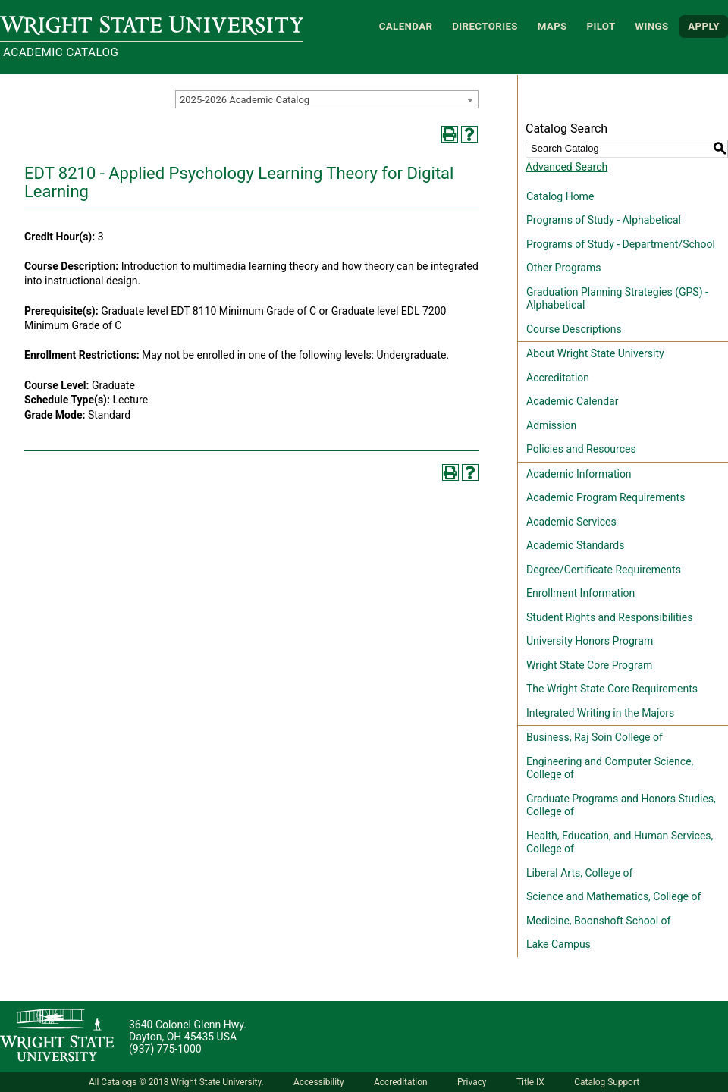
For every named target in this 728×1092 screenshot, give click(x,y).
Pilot (600, 26)
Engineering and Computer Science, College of (609, 768)
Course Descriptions (574, 329)
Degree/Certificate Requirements (603, 569)
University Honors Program (589, 641)
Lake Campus (558, 944)
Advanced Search (566, 167)
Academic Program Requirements (605, 497)
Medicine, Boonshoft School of (598, 921)
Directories (485, 26)
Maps (552, 26)
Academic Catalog (60, 52)
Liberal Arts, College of (579, 873)
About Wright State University (595, 353)
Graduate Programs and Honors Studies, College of (621, 805)
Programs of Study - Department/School (620, 244)
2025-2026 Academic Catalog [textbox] (244, 99)
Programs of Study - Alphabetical (603, 220)
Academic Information (579, 474)
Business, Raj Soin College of (594, 737)
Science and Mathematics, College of (613, 896)
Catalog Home (560, 196)
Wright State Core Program (589, 665)
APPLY (704, 26)
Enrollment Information (580, 593)
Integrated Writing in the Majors (600, 713)
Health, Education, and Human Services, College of (619, 842)
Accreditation (557, 378)
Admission (551, 425)
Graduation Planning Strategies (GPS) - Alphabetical (617, 299)
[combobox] (327, 99)
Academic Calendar (572, 401)
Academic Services (571, 522)
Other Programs (563, 268)
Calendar (406, 26)
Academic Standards (575, 545)
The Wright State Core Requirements (612, 688)
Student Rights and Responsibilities (609, 617)
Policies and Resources (581, 449)
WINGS (651, 26)
